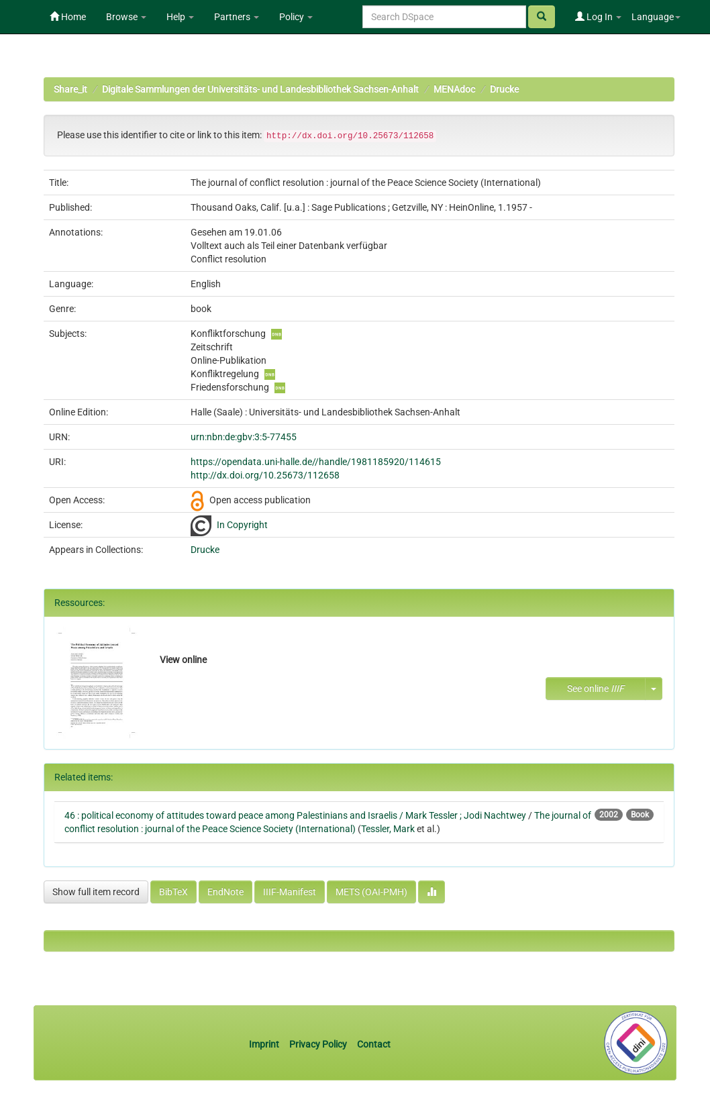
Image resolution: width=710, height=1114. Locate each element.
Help (180, 16)
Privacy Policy (318, 1044)
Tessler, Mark (388, 828)
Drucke (504, 89)
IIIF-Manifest (289, 892)
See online (595, 688)
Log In (598, 16)
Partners (236, 16)
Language (655, 16)
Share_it (70, 89)
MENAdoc (454, 89)
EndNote (225, 892)
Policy (296, 16)
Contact (374, 1044)
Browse (126, 16)
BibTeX (173, 892)
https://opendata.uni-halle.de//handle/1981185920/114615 (316, 461)
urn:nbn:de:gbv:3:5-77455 (244, 437)
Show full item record (96, 892)
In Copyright (242, 524)
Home (68, 16)
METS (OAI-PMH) (371, 892)
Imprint (265, 1044)
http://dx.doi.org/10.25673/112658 (265, 475)
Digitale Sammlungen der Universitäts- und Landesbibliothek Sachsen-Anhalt (260, 89)
